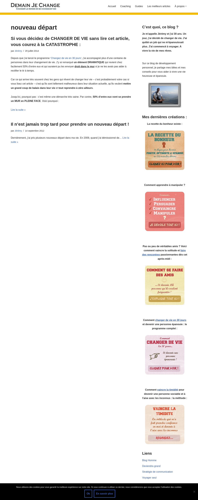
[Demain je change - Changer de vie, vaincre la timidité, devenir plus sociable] (38, 6)
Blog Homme (149, 460)
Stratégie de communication (157, 471)
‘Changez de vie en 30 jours (65, 58)
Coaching (125, 6)
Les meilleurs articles (158, 6)
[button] (186, 6)
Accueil (112, 6)
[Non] (194, 491)
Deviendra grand (151, 466)
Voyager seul (149, 477)
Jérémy (18, 51)
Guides (139, 6)
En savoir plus (104, 493)
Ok (88, 493)
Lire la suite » (18, 109)
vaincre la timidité (167, 389)
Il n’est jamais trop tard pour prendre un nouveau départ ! (70, 124)
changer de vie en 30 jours (170, 320)
